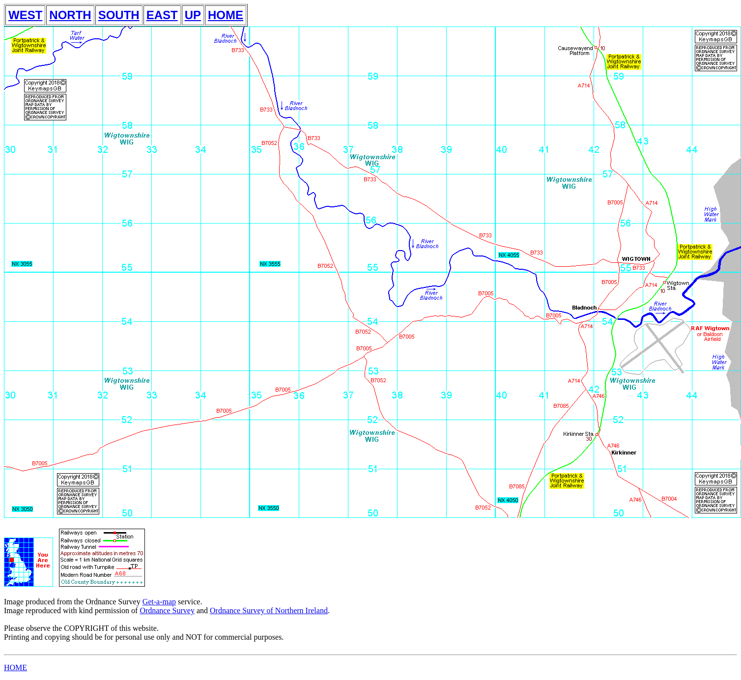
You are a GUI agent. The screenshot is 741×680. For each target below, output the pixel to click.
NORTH (70, 15)
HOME (225, 15)
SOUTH (119, 15)
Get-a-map (159, 601)
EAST (162, 15)
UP (193, 15)
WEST (25, 15)
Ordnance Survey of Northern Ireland (269, 610)
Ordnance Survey (167, 610)
